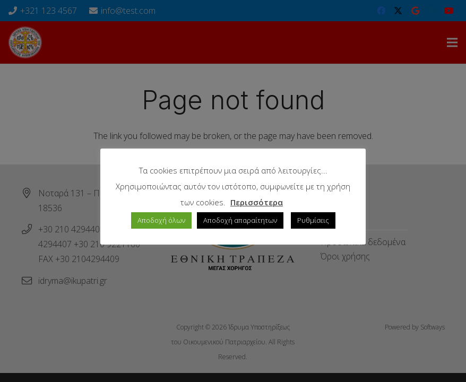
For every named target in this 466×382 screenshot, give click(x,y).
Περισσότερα (256, 202)
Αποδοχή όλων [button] (161, 220)
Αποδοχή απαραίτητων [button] (240, 220)
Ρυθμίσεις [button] (313, 220)
